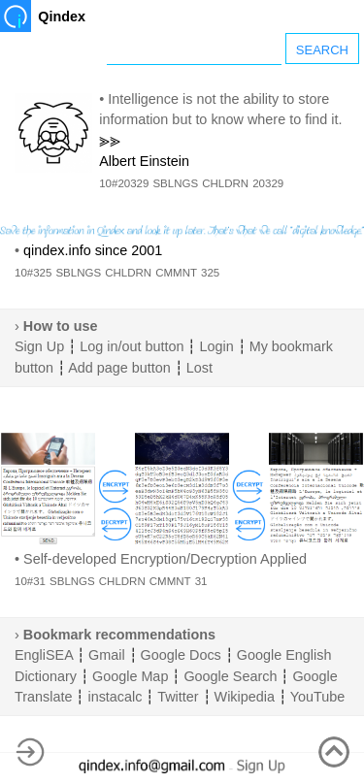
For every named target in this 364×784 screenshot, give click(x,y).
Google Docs (181, 655)
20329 (267, 183)
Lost (199, 368)
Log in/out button (131, 346)
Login (216, 346)
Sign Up (39, 346)
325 (210, 272)
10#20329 (124, 183)
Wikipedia (245, 696)
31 (201, 581)
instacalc (114, 696)
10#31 (30, 581)
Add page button (119, 368)
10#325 (33, 272)
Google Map (130, 676)
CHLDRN (225, 183)
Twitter (177, 696)
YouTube (318, 696)
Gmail (106, 655)
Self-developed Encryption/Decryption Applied (165, 559)
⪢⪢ (109, 140)
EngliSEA (44, 655)
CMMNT (176, 272)
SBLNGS (175, 183)
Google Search (230, 676)
